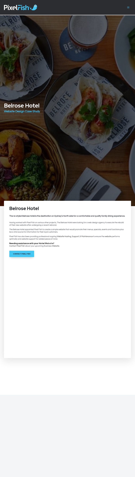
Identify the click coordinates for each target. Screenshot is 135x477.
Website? (49, 243)
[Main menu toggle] (128, 7)
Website (55, 246)
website (108, 236)
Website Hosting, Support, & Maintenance (75, 236)
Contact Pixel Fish (17, 246)
